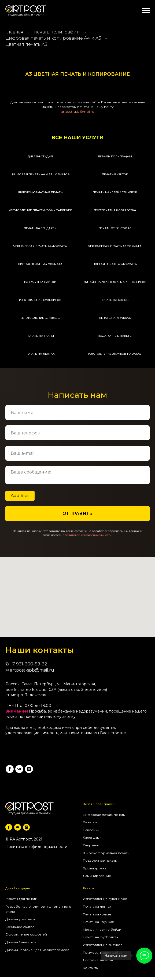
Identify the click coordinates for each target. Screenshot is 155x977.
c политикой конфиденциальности (87, 535)
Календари (92, 837)
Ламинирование (97, 876)
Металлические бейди (102, 929)
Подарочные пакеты (100, 860)
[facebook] (10, 769)
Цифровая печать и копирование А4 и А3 (53, 38)
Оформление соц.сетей (26, 934)
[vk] (19, 769)
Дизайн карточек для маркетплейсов (37, 950)
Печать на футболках (100, 937)
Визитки (90, 822)
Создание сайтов (20, 927)
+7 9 (14, 664)
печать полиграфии (57, 32)
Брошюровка (94, 868)
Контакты (90, 968)
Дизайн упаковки (20, 919)
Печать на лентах (97, 906)
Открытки (91, 845)
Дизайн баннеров (20, 942)
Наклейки (91, 830)
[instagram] (29, 769)
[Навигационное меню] (146, 10)
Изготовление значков (102, 945)
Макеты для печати (21, 899)
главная (14, 32)
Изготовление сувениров (105, 899)
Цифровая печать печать (104, 815)
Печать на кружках (98, 922)
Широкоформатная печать (106, 853)
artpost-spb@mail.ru (32, 670)
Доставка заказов (98, 960)
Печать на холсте (97, 914)
